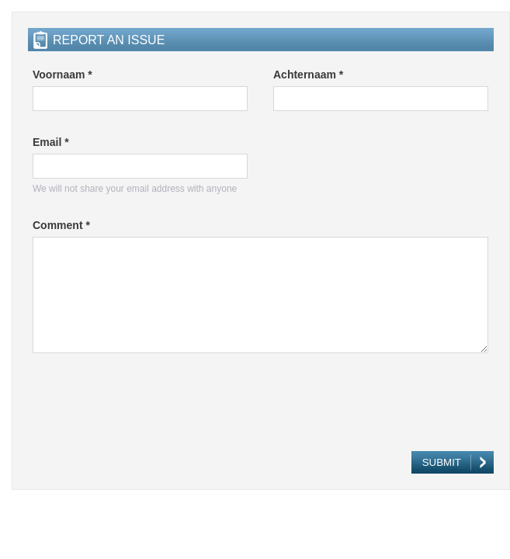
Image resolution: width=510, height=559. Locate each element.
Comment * (61, 225)
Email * (51, 142)
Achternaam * (308, 74)
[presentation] (151, 407)
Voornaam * (62, 74)
